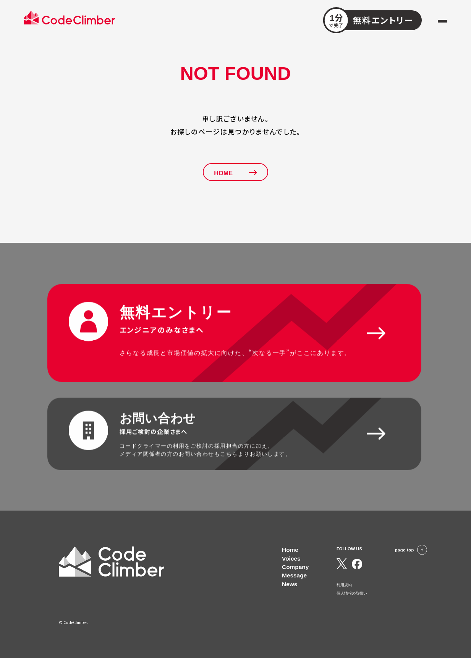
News (289, 584)
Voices (291, 558)
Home (290, 549)
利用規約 (344, 585)
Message (294, 575)
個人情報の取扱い (352, 593)
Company (295, 567)
